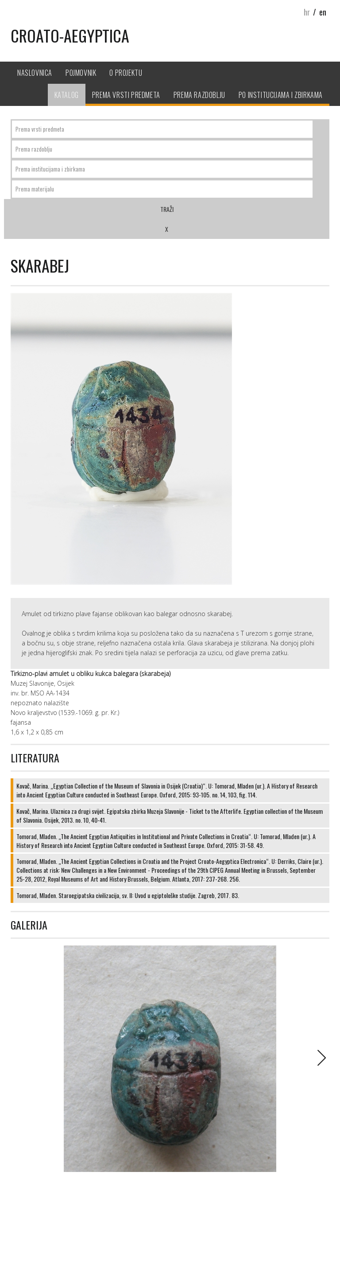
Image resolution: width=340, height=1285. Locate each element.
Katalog (66, 95)
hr (307, 12)
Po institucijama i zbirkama (281, 95)
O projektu (125, 72)
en (322, 12)
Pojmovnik (81, 72)
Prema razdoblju (199, 95)
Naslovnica (34, 72)
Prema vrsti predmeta (126, 95)
